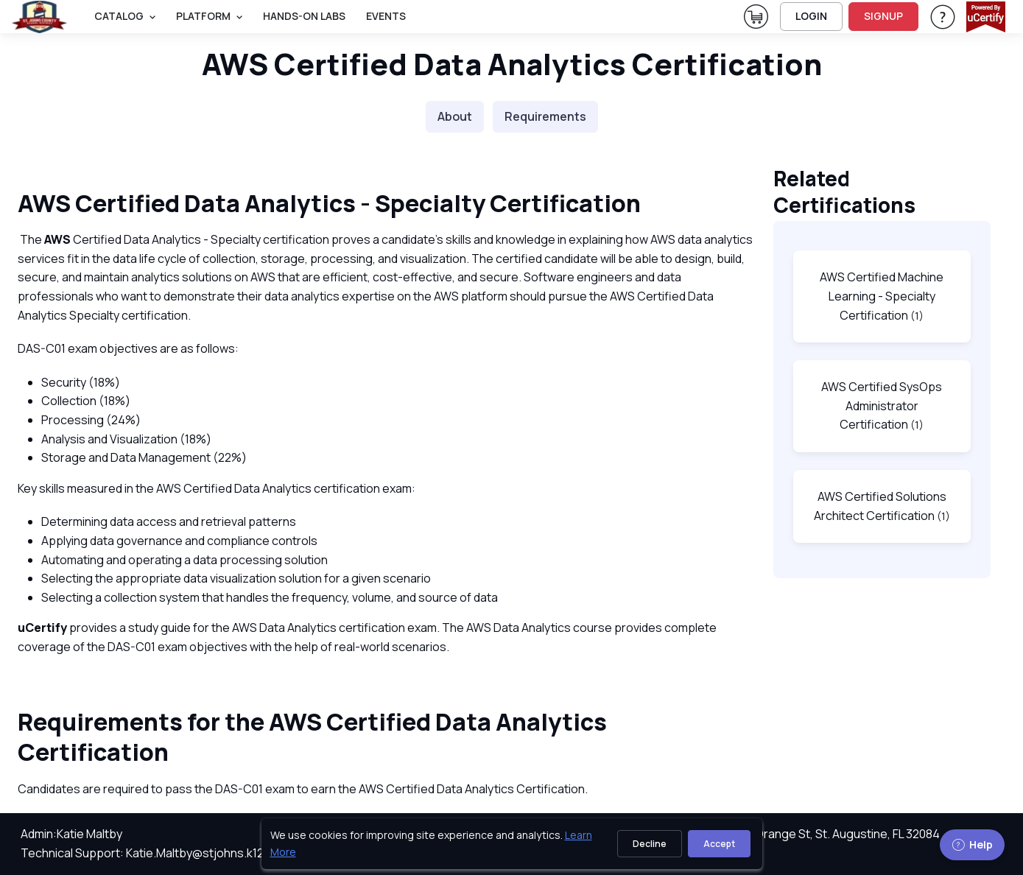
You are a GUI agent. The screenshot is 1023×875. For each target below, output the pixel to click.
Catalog (119, 16)
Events (386, 16)
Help (972, 844)
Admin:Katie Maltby (71, 834)
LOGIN (811, 16)
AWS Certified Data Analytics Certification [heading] (512, 63)
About (454, 116)
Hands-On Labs (304, 16)
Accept (719, 843)
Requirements (545, 116)
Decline (650, 843)
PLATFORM (203, 16)
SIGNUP (883, 16)
